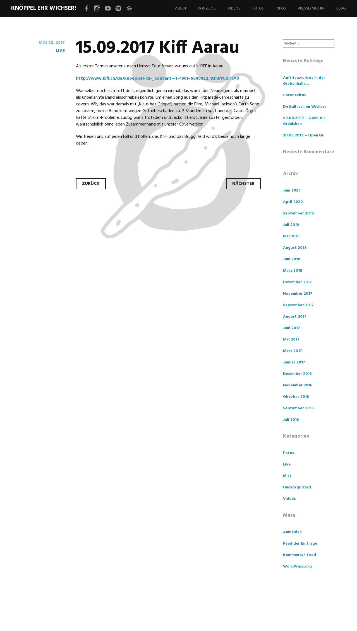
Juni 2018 (291, 259)
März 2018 (292, 271)
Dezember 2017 (297, 282)
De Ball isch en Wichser (304, 106)
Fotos (258, 8)
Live (60, 51)
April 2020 (293, 202)
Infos (281, 8)
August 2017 (294, 316)
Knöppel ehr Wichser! (43, 8)
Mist (287, 476)
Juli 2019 (291, 225)
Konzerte (207, 8)
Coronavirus (294, 95)
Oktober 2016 (296, 397)
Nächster (243, 183)
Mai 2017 (291, 339)
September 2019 (298, 213)
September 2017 (298, 305)
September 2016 (298, 408)
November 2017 (297, 293)
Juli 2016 (291, 420)
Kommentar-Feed (299, 555)
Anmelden (292, 532)
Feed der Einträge (300, 543)
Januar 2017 (294, 362)
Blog (341, 8)
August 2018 (295, 248)
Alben (180, 8)
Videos (234, 8)
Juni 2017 (291, 328)
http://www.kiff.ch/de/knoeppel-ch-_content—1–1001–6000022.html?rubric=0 (157, 78)
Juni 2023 (292, 190)
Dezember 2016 (297, 374)
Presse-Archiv (311, 8)
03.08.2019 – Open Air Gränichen (304, 121)
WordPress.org (297, 566)
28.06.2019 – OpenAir (303, 135)
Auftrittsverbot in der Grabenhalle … (304, 81)
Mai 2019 (291, 236)
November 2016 (297, 385)
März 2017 (292, 351)
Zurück (91, 183)
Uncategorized (297, 487)
